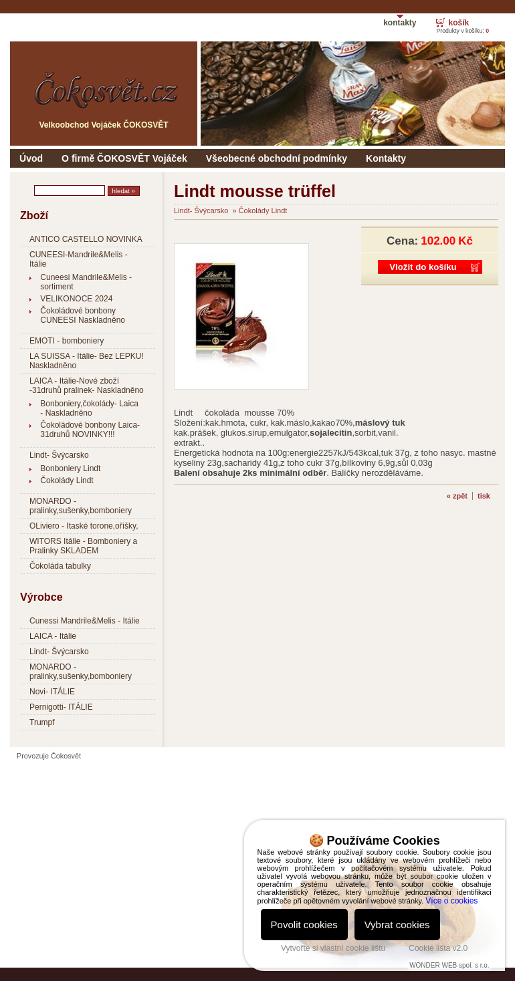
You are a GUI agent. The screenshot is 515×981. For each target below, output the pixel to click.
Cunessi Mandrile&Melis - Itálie (84, 620)
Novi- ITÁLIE (52, 691)
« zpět (457, 496)
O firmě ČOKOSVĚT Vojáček (124, 158)
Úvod (31, 158)
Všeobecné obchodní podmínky (276, 158)
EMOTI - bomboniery (66, 340)
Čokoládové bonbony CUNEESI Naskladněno (82, 315)
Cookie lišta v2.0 (438, 948)
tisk (484, 496)
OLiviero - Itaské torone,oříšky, (83, 526)
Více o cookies (451, 900)
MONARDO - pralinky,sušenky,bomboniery (80, 506)
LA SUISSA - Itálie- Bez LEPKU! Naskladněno (86, 361)
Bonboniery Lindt (70, 468)
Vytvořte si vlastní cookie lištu (333, 948)
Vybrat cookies (397, 924)
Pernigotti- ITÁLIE (61, 707)
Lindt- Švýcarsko (59, 455)
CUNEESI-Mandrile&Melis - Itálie (78, 259)
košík (458, 22)
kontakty (399, 22)
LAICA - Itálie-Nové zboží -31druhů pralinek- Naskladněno (86, 385)
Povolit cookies (304, 924)
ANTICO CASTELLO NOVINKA (85, 239)
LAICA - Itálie (52, 636)
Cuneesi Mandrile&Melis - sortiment (86, 282)
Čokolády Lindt (66, 480)
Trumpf (42, 722)
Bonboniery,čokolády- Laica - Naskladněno (89, 408)
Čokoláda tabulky (60, 566)
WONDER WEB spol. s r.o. (449, 965)
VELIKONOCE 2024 (76, 298)
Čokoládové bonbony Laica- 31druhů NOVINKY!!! (90, 429)
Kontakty (386, 158)
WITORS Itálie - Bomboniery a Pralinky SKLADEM (83, 546)
